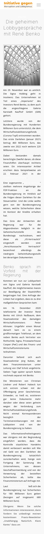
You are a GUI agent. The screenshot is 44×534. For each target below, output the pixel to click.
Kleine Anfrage (32, 182)
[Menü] (37, 4)
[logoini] (18, 4)
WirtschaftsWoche (18, 486)
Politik (22, 17)
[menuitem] (37, 4)
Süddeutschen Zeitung (15, 177)
